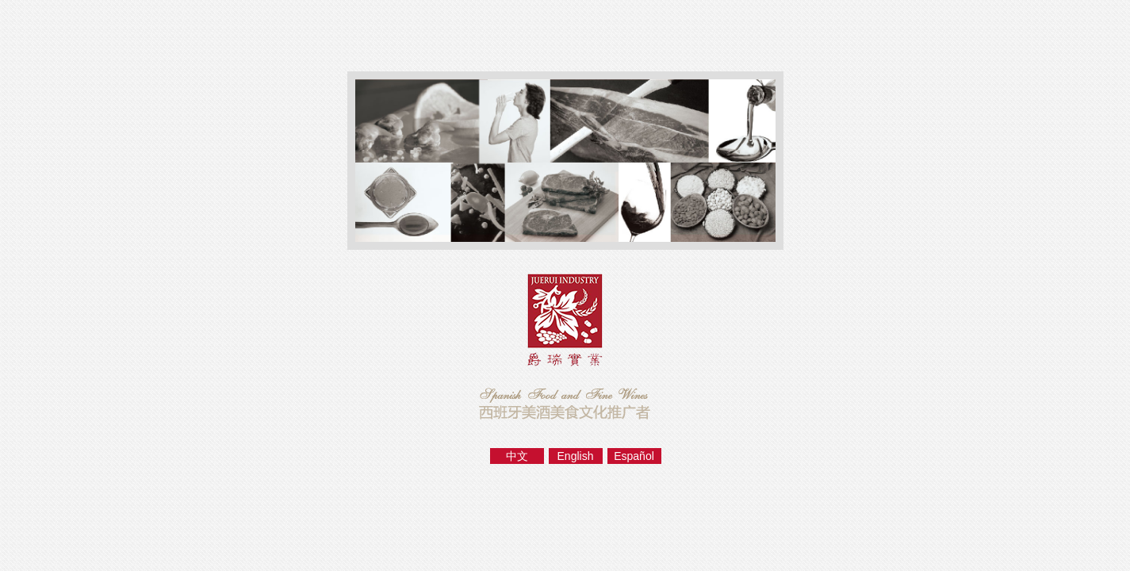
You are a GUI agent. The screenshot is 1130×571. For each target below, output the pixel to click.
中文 (517, 456)
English (575, 456)
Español (634, 456)
